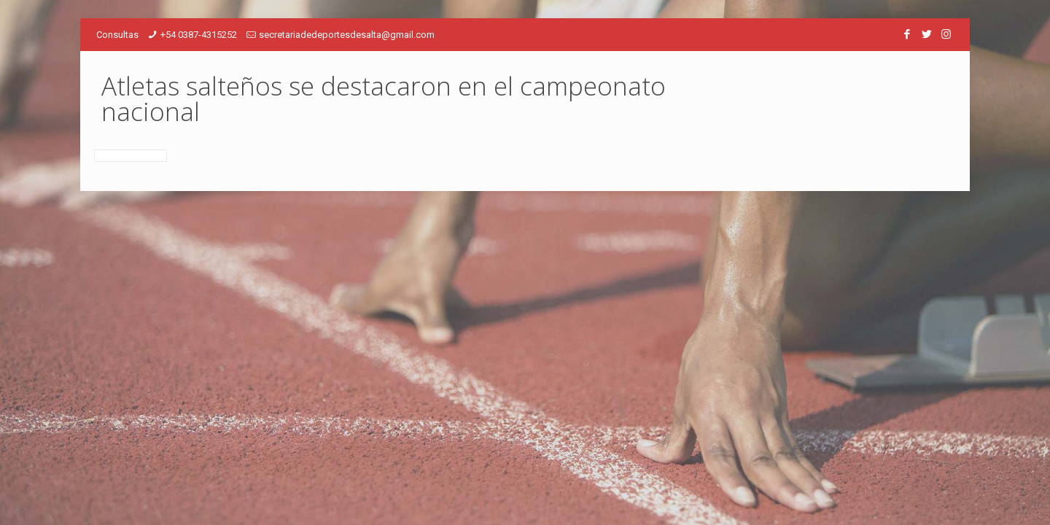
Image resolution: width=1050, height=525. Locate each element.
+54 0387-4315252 (198, 34)
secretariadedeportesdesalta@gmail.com (347, 34)
